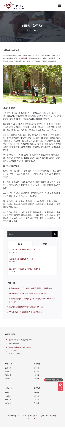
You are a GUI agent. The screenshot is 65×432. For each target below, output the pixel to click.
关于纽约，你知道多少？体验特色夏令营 (24, 269)
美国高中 (23, 58)
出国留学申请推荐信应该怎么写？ (22, 259)
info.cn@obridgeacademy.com (20, 347)
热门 (20, 244)
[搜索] (55, 234)
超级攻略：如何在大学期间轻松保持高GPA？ (26, 307)
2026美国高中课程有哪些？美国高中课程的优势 (27, 293)
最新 (45, 244)
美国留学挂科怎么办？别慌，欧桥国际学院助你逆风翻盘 (30, 288)
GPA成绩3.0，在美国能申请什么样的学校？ (25, 312)
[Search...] (29, 234)
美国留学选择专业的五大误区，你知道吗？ (25, 249)
